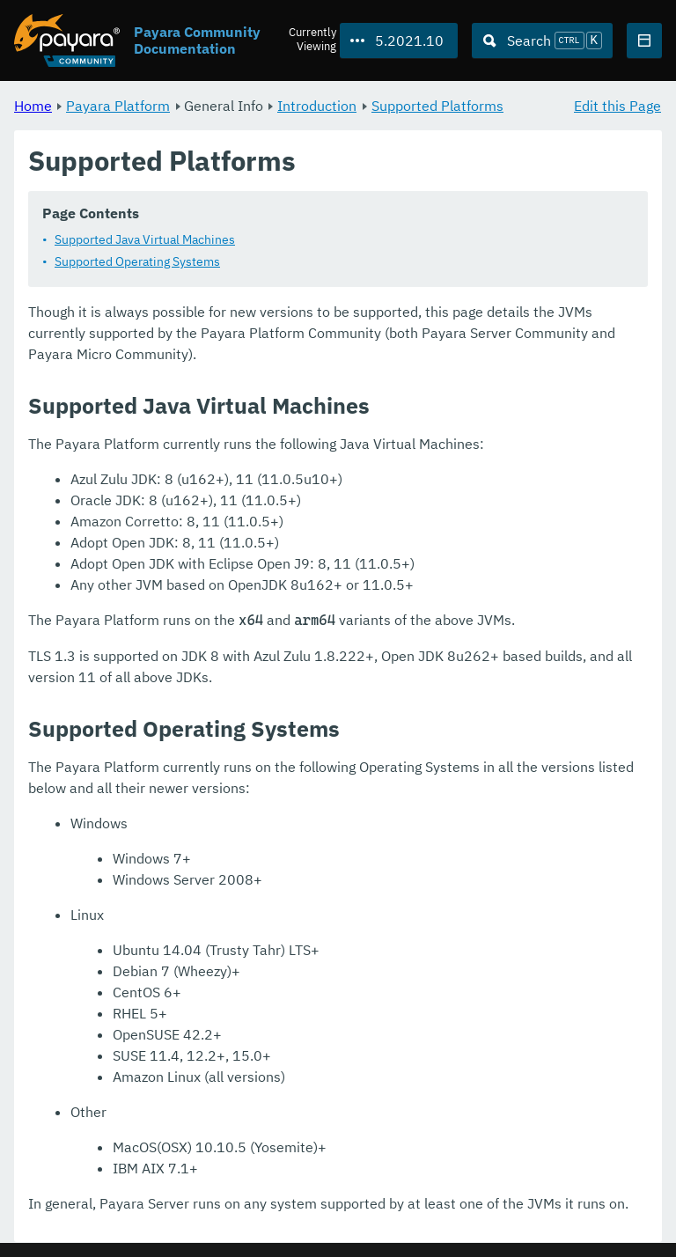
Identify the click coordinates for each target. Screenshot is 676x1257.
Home (33, 105)
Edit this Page (617, 105)
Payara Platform (118, 105)
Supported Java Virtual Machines (145, 240)
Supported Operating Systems (137, 262)
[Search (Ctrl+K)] (542, 40)
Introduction (316, 105)
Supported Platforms (437, 105)
